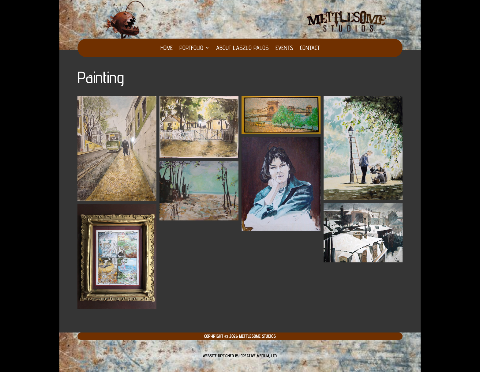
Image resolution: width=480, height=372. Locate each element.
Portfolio (191, 48)
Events (284, 48)
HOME (166, 48)
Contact (310, 48)
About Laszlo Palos (242, 48)
